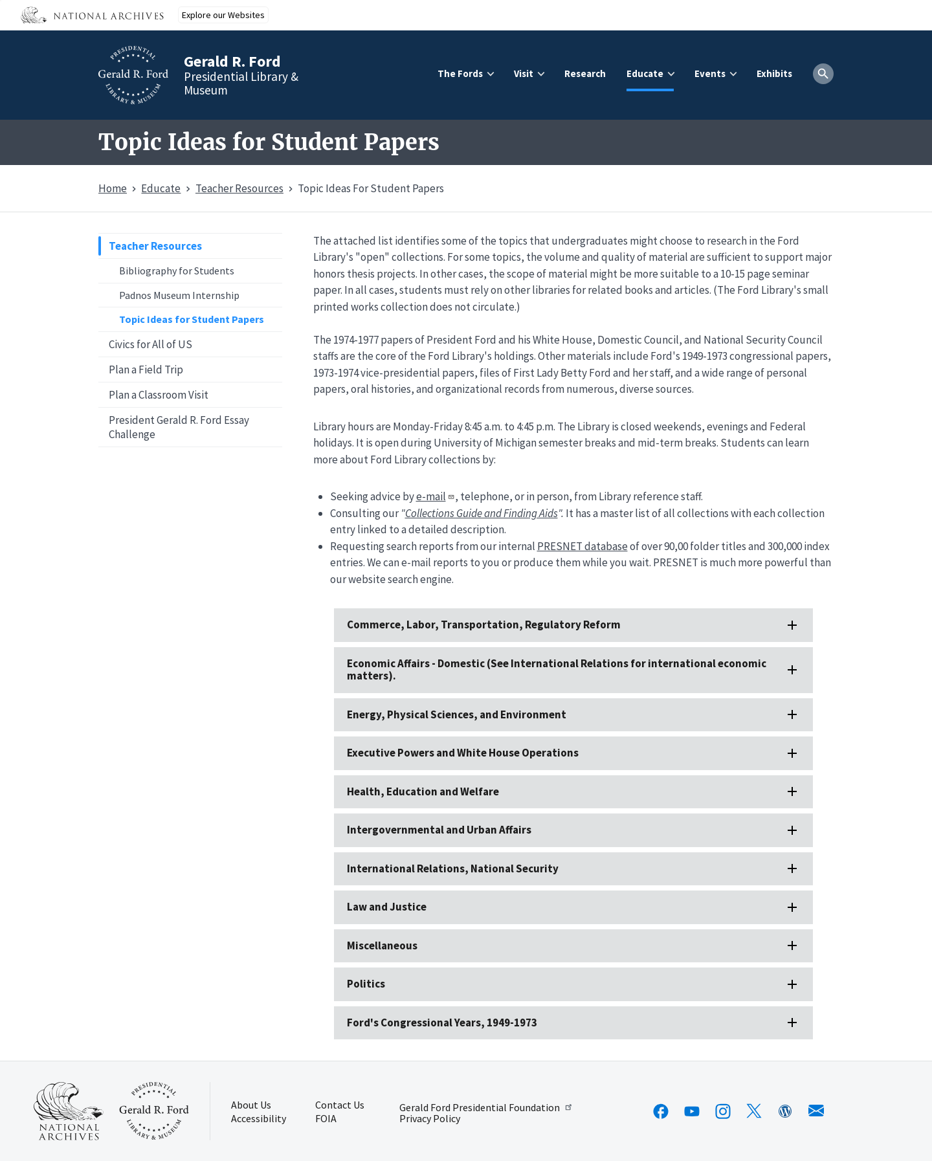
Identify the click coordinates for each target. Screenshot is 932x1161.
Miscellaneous (382, 945)
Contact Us (339, 1105)
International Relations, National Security (453, 868)
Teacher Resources (155, 246)
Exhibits (774, 73)
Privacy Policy (429, 1119)
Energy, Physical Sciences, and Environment (456, 714)
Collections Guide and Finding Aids (481, 513)
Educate (645, 73)
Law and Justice (387, 907)
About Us (251, 1105)
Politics (366, 984)
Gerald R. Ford (232, 61)
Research (585, 73)
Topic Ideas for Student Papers (191, 319)
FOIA (326, 1119)
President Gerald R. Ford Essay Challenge (179, 427)
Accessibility (258, 1119)
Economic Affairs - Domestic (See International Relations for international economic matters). (556, 669)
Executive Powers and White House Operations (463, 753)
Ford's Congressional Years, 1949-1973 (442, 1022)
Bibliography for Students (176, 270)
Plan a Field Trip (146, 369)
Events (710, 73)
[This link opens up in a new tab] (69, 1111)
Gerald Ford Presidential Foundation (486, 1107)
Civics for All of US (150, 344)
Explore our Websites (223, 15)
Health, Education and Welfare (423, 791)
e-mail (435, 496)
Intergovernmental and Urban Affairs (439, 830)
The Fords (460, 73)
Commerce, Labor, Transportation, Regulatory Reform (484, 624)
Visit (523, 73)
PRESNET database (582, 546)
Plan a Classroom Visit (158, 395)
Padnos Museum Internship (179, 295)
